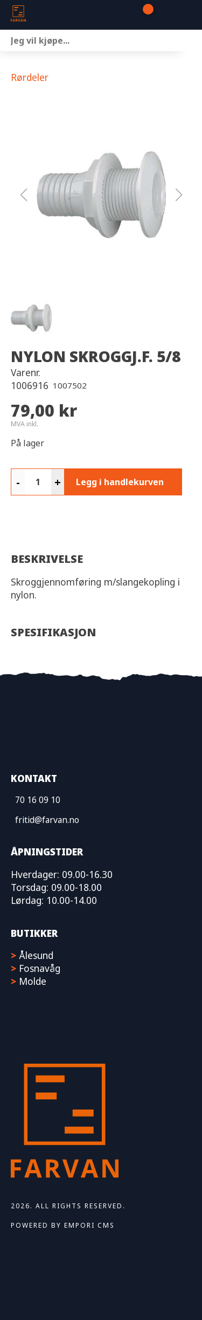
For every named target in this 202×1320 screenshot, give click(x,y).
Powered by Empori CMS (63, 1225)
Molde (32, 981)
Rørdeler (29, 77)
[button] (101, 195)
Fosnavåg (39, 968)
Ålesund (36, 955)
